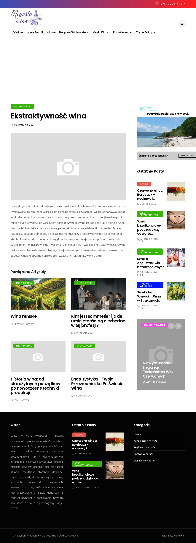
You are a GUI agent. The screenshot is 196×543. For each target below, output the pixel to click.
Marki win (101, 32)
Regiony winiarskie (73, 32)
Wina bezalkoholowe (41, 32)
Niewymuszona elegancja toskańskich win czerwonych (158, 369)
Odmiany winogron (144, 460)
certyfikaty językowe (172, 535)
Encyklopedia (122, 32)
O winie (17, 32)
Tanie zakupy (145, 32)
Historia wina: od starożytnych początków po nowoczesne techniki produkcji (35, 386)
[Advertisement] (98, 76)
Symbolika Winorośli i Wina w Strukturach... (149, 296)
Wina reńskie (24, 316)
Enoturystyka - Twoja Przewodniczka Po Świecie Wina (97, 383)
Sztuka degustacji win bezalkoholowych (150, 263)
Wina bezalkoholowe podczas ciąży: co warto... (149, 227)
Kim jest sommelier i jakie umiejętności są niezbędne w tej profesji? (98, 320)
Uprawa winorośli (146, 285)
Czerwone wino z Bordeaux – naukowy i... (149, 194)
